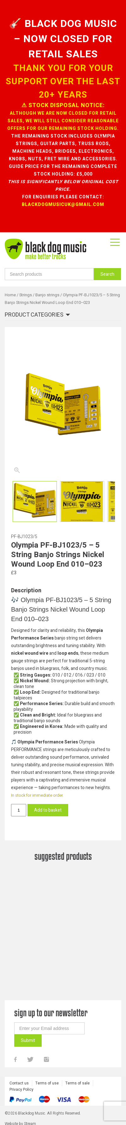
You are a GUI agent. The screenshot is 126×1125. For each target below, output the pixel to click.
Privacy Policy (21, 1114)
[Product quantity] (18, 810)
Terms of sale (77, 1108)
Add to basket (48, 810)
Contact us (19, 1108)
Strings (25, 295)
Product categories (34, 315)
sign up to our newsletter (50, 1038)
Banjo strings (47, 295)
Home (10, 295)
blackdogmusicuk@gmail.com (63, 204)
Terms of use (47, 1108)
